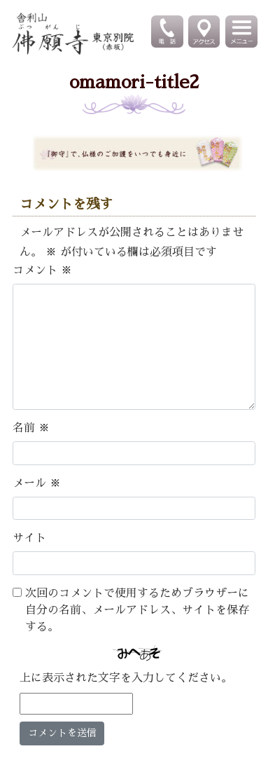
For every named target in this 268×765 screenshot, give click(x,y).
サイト (29, 538)
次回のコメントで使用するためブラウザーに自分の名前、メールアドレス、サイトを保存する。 (137, 610)
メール (37, 483)
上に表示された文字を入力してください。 (126, 678)
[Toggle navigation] (242, 32)
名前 (31, 428)
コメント (42, 270)
